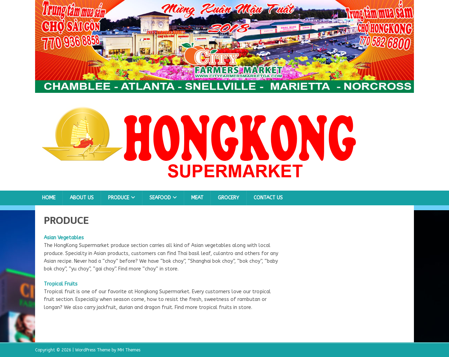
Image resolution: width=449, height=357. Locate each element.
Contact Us (268, 198)
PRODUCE (118, 198)
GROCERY (228, 198)
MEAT (197, 198)
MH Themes (129, 350)
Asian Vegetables (64, 238)
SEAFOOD (160, 198)
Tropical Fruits (61, 284)
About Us (82, 198)
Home (48, 198)
